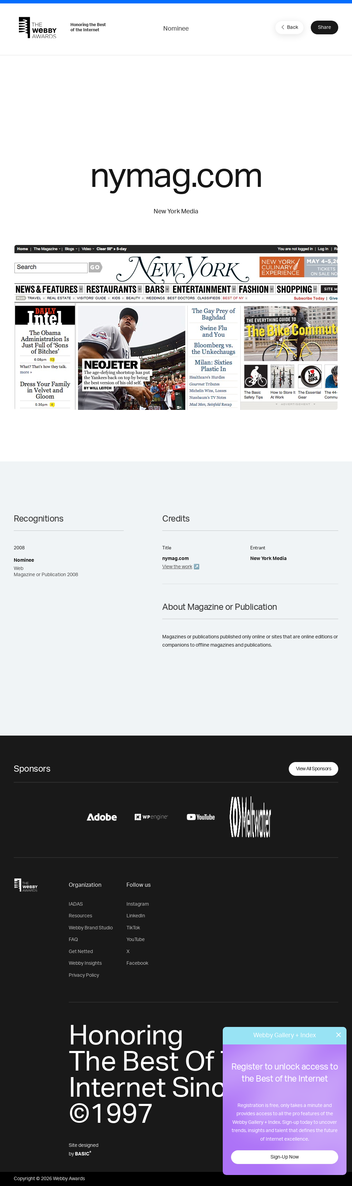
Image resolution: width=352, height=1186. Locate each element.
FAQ (73, 939)
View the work (177, 566)
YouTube (135, 939)
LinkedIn (135, 916)
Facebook (137, 963)
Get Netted (81, 951)
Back (288, 27)
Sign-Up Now (285, 1157)
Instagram (137, 904)
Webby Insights (85, 963)
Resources (80, 916)
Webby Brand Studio (91, 928)
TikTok (133, 928)
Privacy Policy (84, 975)
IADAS (76, 904)
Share (324, 27)
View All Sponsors (313, 769)
